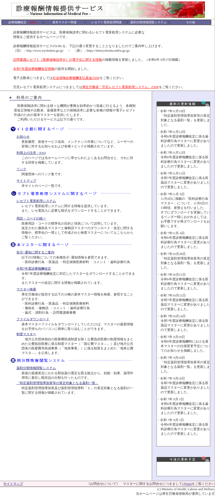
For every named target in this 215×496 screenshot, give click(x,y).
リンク (21, 169)
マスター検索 (26, 289)
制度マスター (26, 334)
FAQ (188, 484)
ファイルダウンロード (32, 319)
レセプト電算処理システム (36, 201)
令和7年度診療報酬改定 (33, 268)
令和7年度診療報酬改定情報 (33, 69)
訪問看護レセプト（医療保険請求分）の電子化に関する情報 (57, 60)
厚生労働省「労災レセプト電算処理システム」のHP (120, 87)
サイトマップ (26, 181)
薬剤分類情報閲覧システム (36, 368)
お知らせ (23, 136)
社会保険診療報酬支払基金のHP (76, 78)
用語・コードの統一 (31, 218)
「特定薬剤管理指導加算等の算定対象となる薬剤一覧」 (57, 383)
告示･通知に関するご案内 (35, 252)
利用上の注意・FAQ (31, 153)
